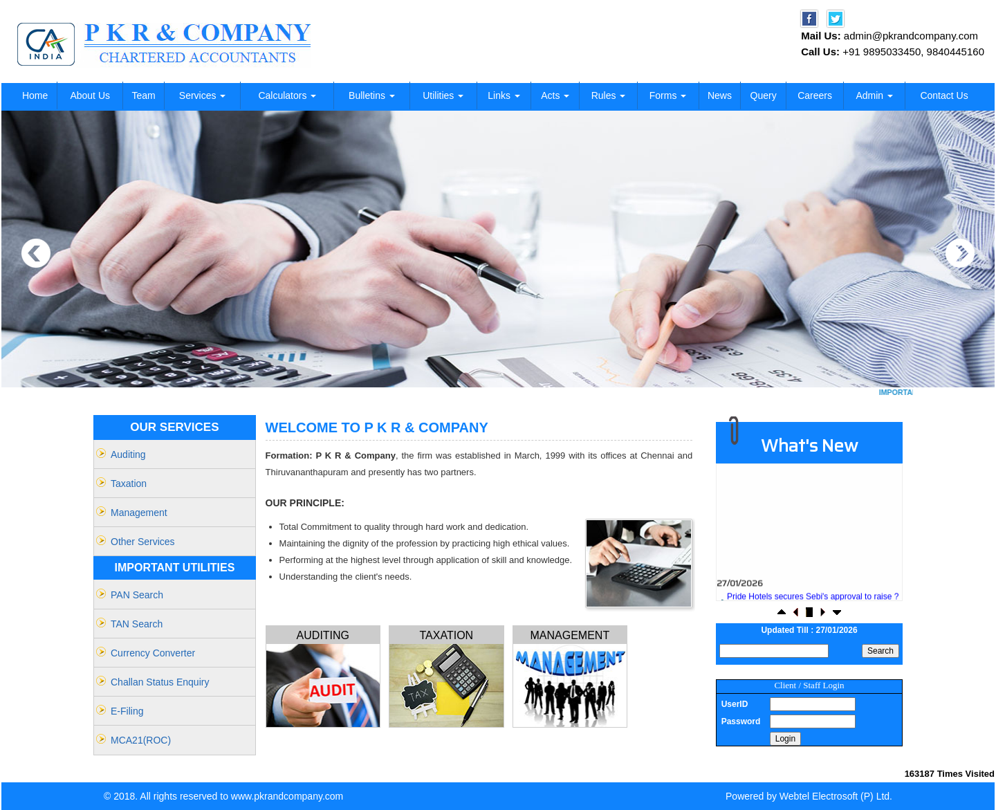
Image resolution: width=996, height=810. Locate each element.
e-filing (127, 711)
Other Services (143, 541)
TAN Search (137, 623)
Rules (608, 95)
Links (504, 95)
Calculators (287, 95)
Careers (814, 95)
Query (763, 95)
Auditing (128, 454)
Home (35, 95)
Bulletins (372, 95)
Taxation (129, 483)
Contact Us (944, 95)
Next (960, 253)
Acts (555, 95)
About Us (90, 95)
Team (143, 95)
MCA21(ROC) (141, 740)
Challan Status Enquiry (160, 682)
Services (202, 95)
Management (139, 512)
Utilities (443, 95)
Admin (874, 95)
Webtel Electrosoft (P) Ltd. (836, 796)
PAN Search (137, 594)
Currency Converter (153, 653)
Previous (36, 253)
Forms (668, 95)
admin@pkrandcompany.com (911, 36)
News (720, 95)
